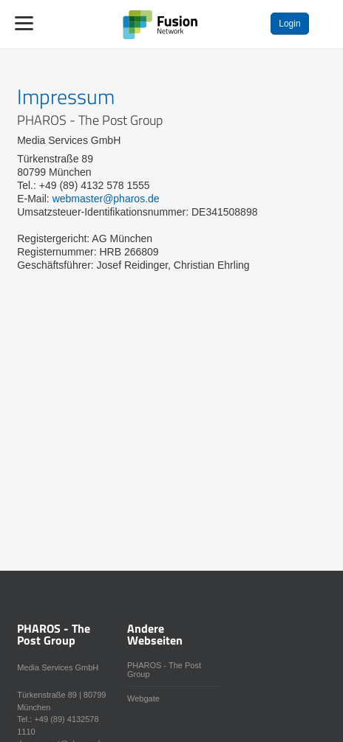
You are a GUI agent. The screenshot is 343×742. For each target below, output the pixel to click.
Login (289, 23)
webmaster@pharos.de (106, 199)
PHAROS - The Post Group (164, 670)
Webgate (143, 698)
